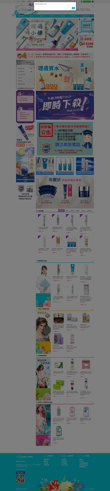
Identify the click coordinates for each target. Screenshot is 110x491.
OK (73, 8)
